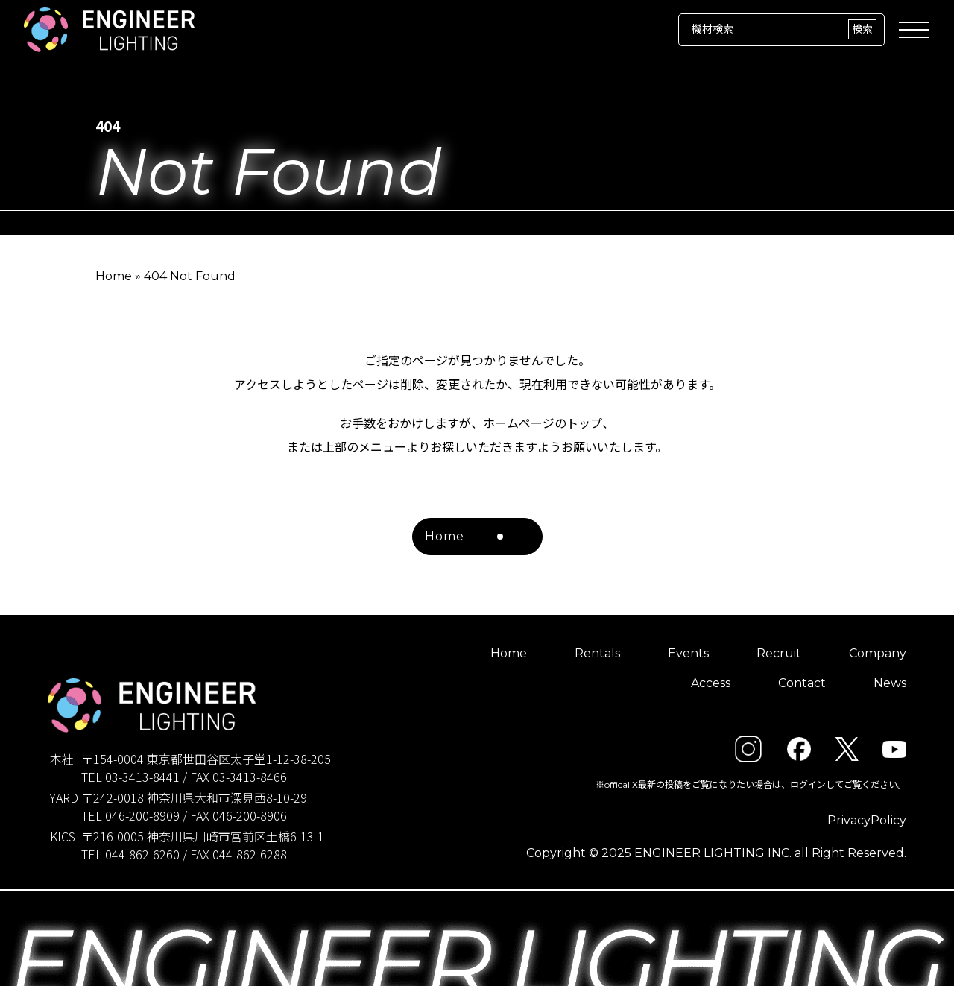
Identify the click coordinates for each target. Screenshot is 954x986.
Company (877, 653)
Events (688, 653)
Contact (802, 683)
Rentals (597, 653)
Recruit (778, 653)
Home (113, 276)
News (890, 683)
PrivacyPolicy (866, 820)
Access (710, 683)
